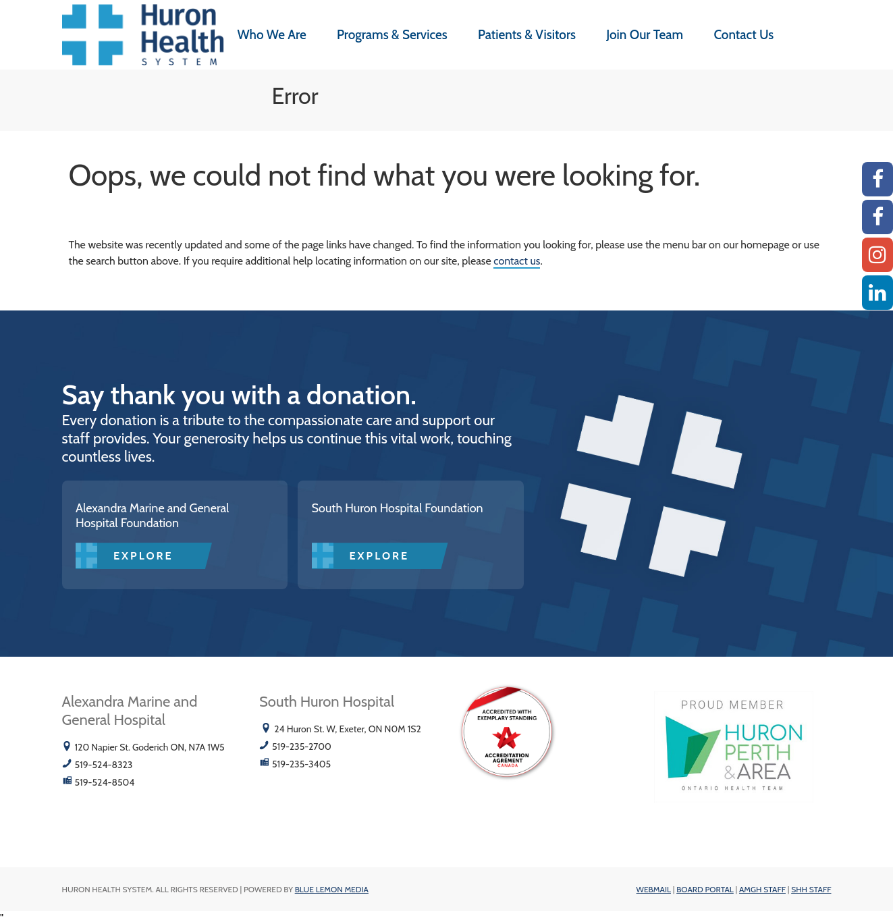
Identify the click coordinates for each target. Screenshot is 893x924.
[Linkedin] (877, 292)
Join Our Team (644, 35)
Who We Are (272, 35)
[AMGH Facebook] (877, 179)
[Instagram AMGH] (877, 255)
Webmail (654, 889)
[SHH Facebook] (877, 217)
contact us (516, 260)
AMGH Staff (762, 889)
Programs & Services (392, 35)
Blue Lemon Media (332, 889)
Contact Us (743, 35)
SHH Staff (811, 889)
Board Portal (705, 889)
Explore (143, 555)
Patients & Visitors (527, 35)
